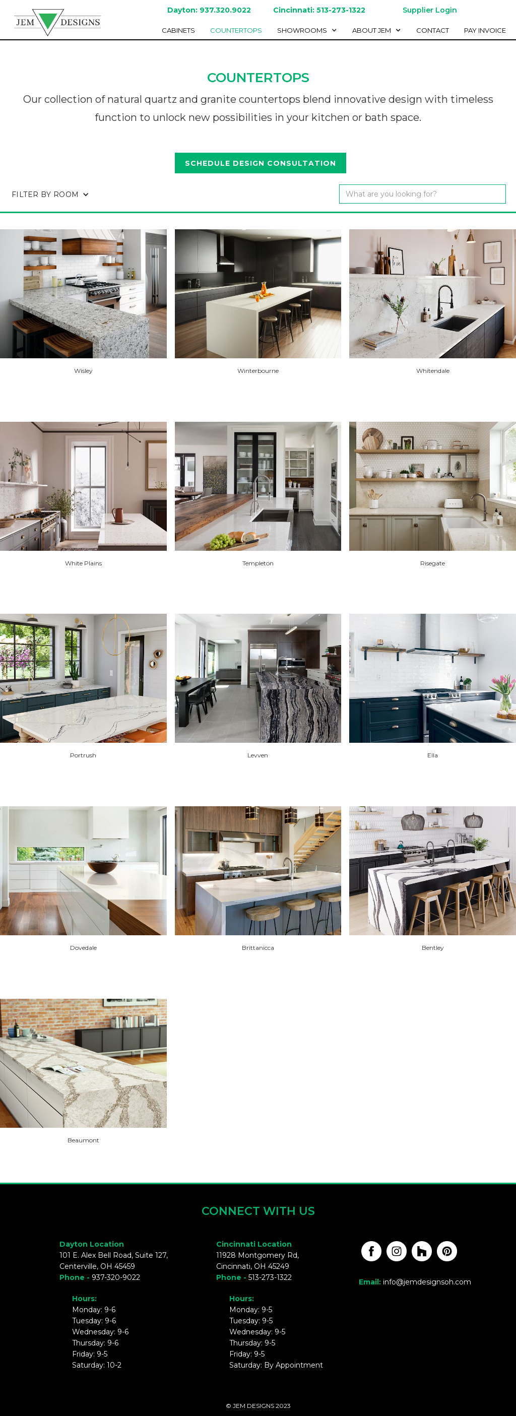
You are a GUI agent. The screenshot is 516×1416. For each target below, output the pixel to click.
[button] (309, 30)
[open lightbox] (83, 293)
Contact (432, 30)
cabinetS (178, 30)
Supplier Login (430, 10)
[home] (52, 21)
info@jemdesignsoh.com (427, 1281)
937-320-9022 (116, 1277)
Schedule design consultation (260, 163)
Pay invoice (485, 30)
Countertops (236, 30)
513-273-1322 (270, 1277)
